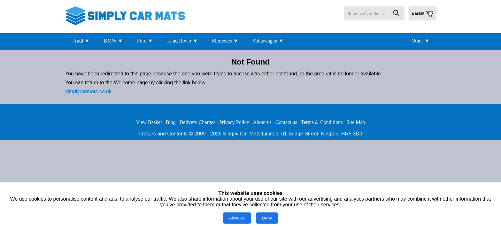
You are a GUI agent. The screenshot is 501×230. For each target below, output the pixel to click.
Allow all (237, 218)
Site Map (355, 122)
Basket (422, 14)
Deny (267, 218)
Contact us (286, 122)
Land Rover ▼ (182, 40)
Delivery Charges (197, 122)
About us (262, 122)
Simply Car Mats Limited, (251, 133)
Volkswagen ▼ (268, 40)
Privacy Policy (234, 122)
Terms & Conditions (322, 122)
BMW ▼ (113, 40)
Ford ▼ (145, 40)
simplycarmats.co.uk (88, 91)
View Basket (149, 122)
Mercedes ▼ (225, 40)
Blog (171, 122)
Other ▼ (420, 40)
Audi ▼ (81, 40)
